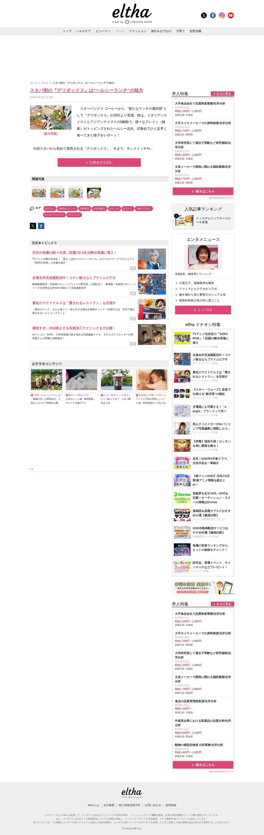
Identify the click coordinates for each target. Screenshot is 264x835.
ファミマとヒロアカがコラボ (198, 288)
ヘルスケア (83, 31)
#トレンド (74, 214)
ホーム (34, 82)
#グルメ (49, 208)
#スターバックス (54, 214)
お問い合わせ (153, 805)
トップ (67, 31)
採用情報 (170, 805)
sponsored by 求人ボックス (221, 198)
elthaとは (93, 805)
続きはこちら (205, 191)
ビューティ (103, 31)
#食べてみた (144, 208)
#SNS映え (99, 208)
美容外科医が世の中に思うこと (199, 300)
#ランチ (114, 208)
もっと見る (205, 309)
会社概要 (109, 805)
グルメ (45, 82)
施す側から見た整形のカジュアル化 (202, 294)
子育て (180, 31)
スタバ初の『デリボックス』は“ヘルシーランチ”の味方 (86, 90)
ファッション (138, 31)
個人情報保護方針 (129, 805)
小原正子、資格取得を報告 (196, 283)
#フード (128, 208)
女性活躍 (195, 31)
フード (120, 31)
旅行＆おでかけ (161, 31)
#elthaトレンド (67, 208)
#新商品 (84, 208)
